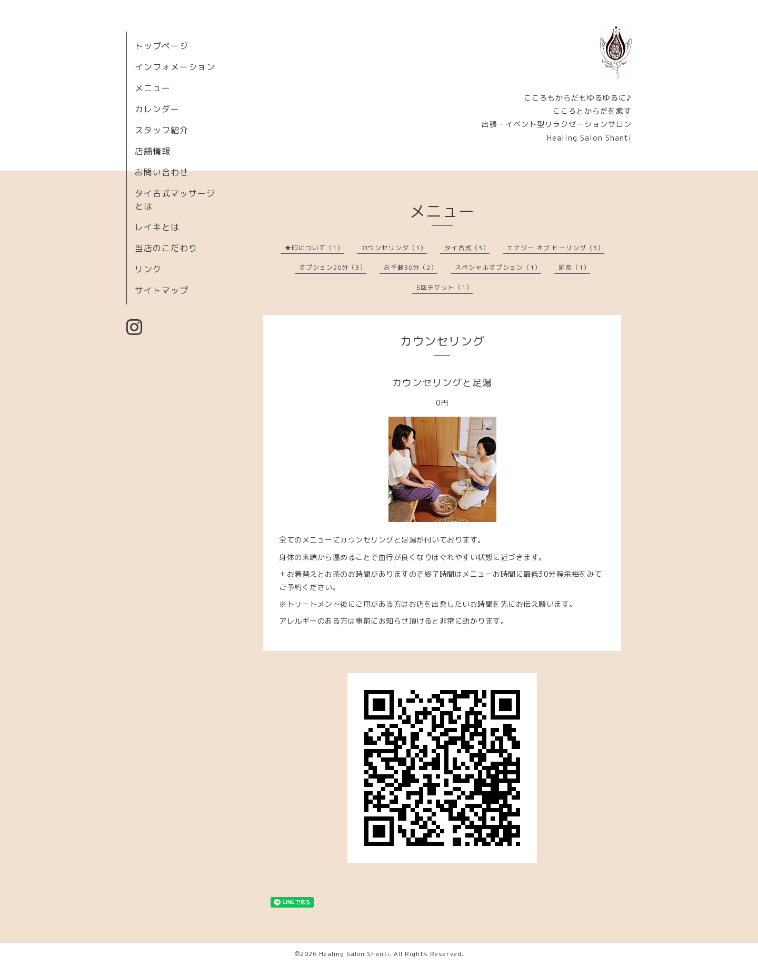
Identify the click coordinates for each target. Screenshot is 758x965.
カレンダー (157, 109)
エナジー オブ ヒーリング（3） (555, 247)
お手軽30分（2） (410, 267)
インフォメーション (175, 67)
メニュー (153, 88)
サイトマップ (161, 290)
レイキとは (157, 227)
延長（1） (574, 267)
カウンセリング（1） (394, 247)
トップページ (161, 46)
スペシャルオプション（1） (498, 267)
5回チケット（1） (444, 287)
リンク (148, 269)
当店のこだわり (166, 248)
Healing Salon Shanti (354, 953)
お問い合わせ (161, 172)
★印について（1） (314, 247)
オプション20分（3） (332, 267)
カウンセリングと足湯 (442, 382)
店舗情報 (153, 151)
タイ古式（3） (467, 247)
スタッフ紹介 (161, 130)
